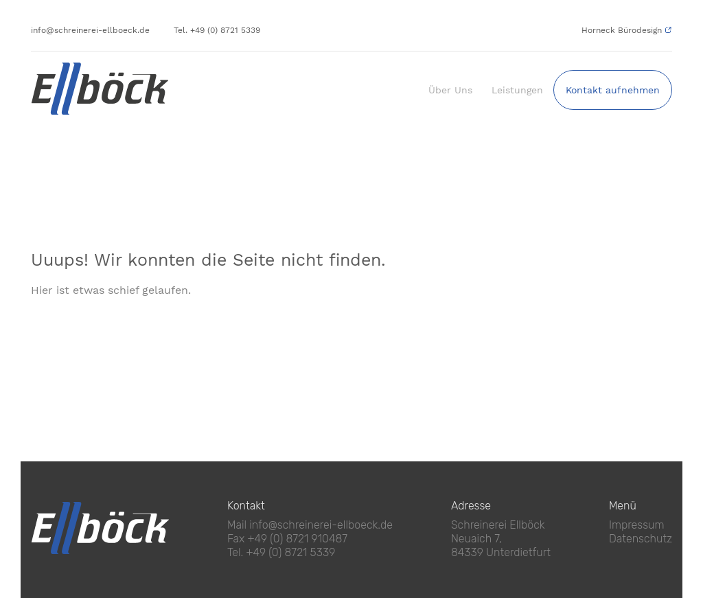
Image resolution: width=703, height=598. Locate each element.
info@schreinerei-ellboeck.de (90, 30)
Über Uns (450, 89)
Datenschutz (640, 538)
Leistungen (517, 89)
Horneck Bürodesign (621, 30)
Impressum (637, 524)
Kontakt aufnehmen (613, 89)
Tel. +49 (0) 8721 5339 (217, 30)
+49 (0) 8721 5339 (291, 552)
